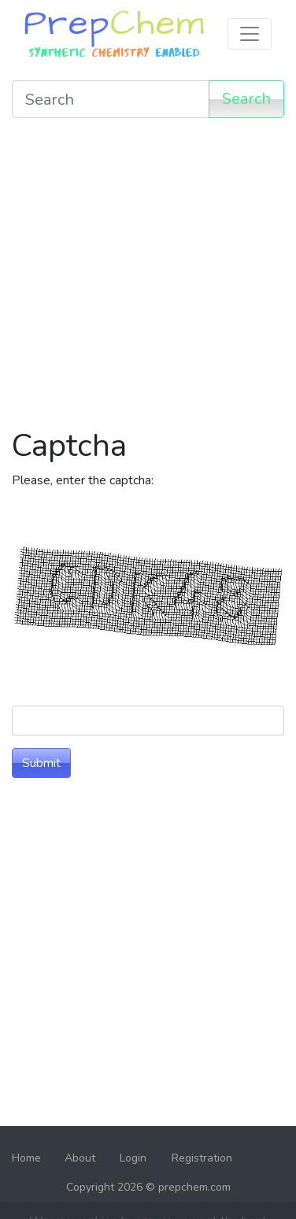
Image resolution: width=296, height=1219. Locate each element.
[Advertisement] (148, 279)
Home (26, 1157)
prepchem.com (194, 1187)
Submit (41, 763)
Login (133, 1157)
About (80, 1157)
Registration (202, 1157)
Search (246, 98)
